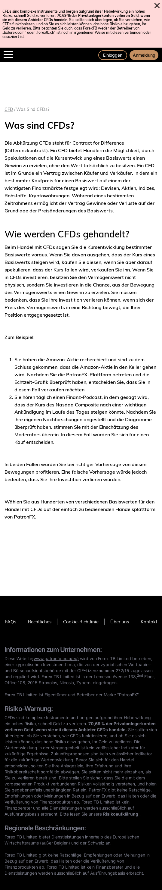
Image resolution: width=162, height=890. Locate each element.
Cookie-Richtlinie (81, 622)
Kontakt (149, 622)
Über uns (119, 622)
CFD (9, 109)
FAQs (10, 622)
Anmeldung (144, 55)
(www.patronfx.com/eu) (55, 658)
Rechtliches (39, 622)
